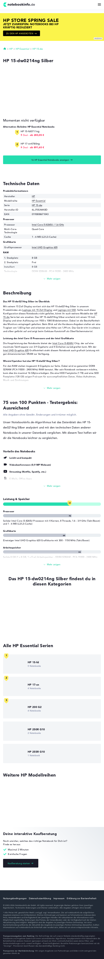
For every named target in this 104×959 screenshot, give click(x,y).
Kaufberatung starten (19, 863)
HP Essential (22, 48)
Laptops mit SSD (67, 309)
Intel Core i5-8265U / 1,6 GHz (48, 224)
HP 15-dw (37, 48)
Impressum (59, 898)
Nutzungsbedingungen (15, 898)
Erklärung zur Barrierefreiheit (81, 898)
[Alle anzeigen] (52, 486)
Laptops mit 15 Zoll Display (37, 309)
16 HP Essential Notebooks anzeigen (50, 160)
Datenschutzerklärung (40, 898)
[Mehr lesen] (52, 279)
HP (11, 48)
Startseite (4, 48)
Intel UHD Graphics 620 (45, 247)
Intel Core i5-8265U (63, 343)
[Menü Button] (99, 4)
